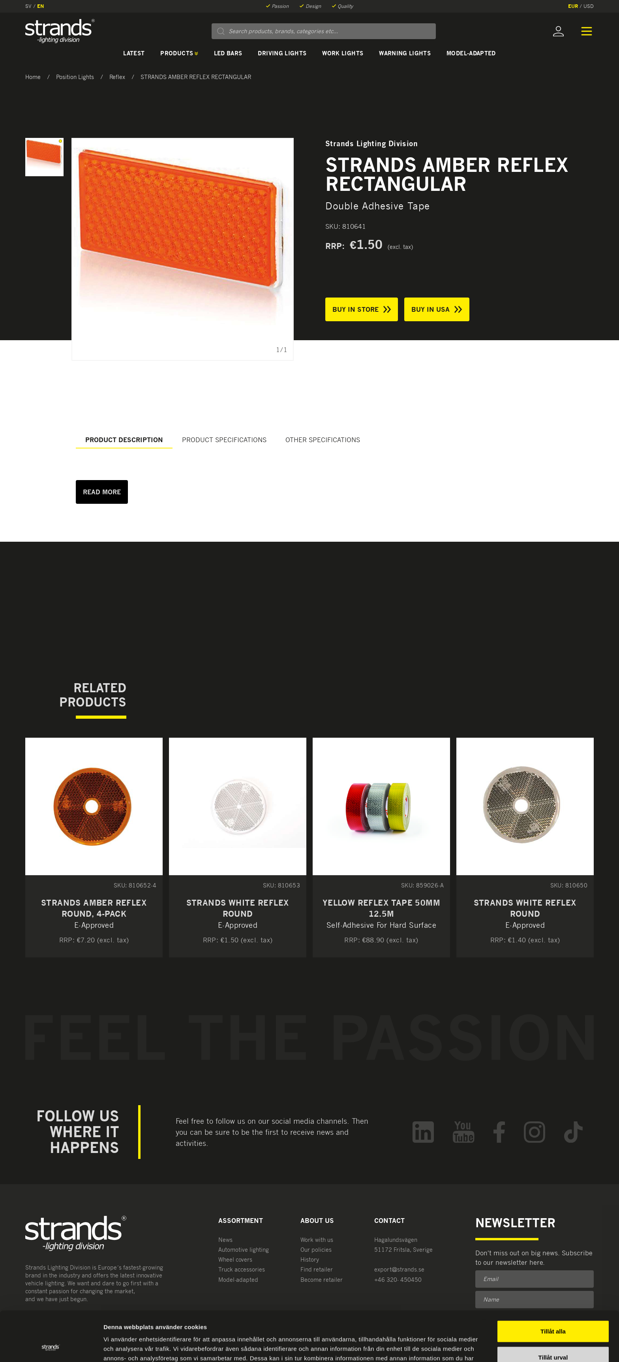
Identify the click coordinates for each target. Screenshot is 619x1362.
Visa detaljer (428, 1346)
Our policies (316, 1249)
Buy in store (361, 309)
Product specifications (224, 440)
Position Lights (75, 76)
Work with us (316, 1239)
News (225, 1239)
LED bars (228, 53)
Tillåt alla (553, 1284)
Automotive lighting (243, 1249)
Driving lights (282, 53)
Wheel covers (235, 1259)
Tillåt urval (553, 1310)
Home (33, 76)
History (309, 1259)
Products (179, 53)
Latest (133, 53)
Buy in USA (436, 309)
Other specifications (322, 440)
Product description (124, 440)
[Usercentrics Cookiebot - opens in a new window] (51, 1347)
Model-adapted (471, 53)
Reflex (117, 76)
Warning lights (405, 53)
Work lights (342, 53)
